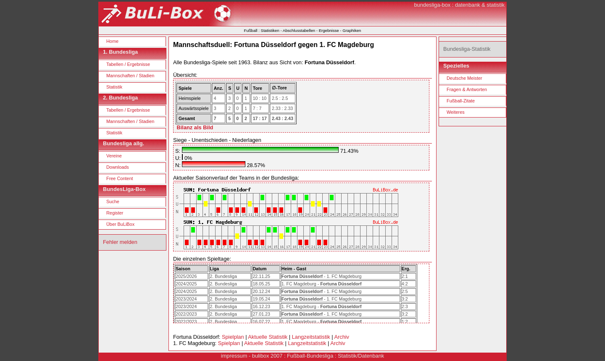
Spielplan (233, 337)
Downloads (117, 167)
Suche (112, 201)
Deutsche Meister (464, 78)
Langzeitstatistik (311, 337)
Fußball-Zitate (461, 100)
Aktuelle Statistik (267, 337)
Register (115, 212)
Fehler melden (120, 242)
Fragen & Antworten (467, 89)
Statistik (114, 86)
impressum (234, 356)
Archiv (341, 337)
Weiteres (456, 112)
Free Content (119, 178)
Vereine (114, 155)
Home (112, 41)
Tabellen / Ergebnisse (128, 64)
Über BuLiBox (120, 224)
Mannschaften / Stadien (130, 75)
